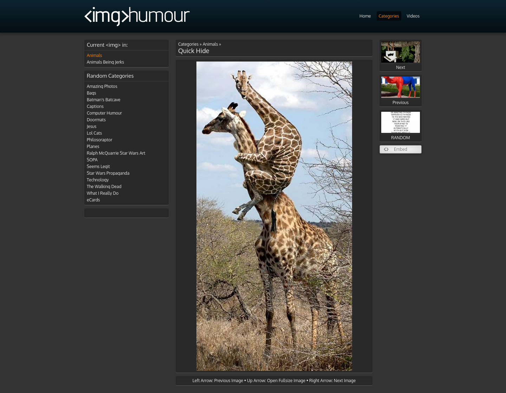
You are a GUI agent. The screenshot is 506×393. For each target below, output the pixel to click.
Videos (413, 16)
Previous (400, 91)
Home (365, 16)
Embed (400, 149)
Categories (389, 16)
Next (400, 55)
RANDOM (400, 126)
